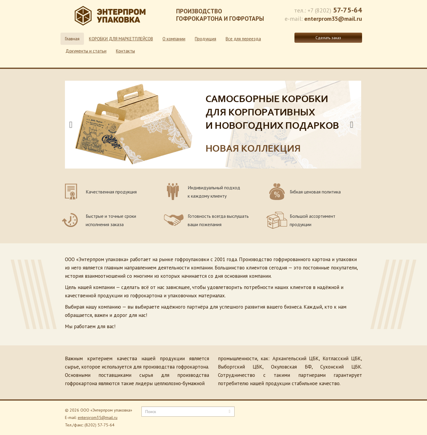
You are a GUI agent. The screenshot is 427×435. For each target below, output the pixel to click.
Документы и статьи (86, 51)
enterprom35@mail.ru (97, 417)
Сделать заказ (328, 37)
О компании (173, 39)
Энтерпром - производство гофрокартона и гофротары (111, 18)
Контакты (125, 51)
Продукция (205, 39)
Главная (72, 39)
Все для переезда (243, 39)
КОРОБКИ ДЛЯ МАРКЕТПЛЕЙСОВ (121, 39)
